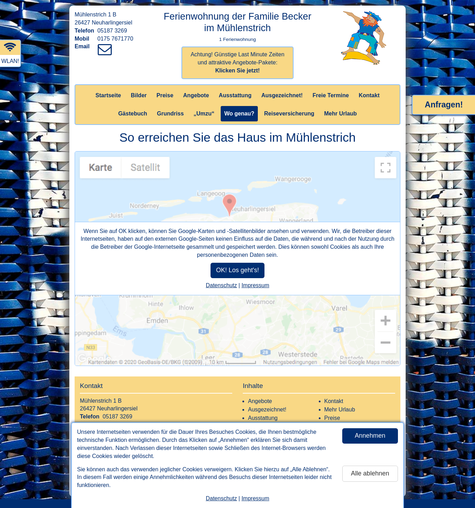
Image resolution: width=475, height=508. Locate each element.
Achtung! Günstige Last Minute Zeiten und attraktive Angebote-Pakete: (237, 62)
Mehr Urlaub (340, 114)
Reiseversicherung (289, 114)
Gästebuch (132, 114)
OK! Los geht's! (237, 270)
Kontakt (369, 95)
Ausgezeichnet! (282, 95)
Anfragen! (444, 104)
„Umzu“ (204, 114)
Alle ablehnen (370, 473)
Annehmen (370, 435)
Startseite (108, 95)
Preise (165, 95)
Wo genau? (239, 114)
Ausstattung (235, 95)
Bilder (138, 95)
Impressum (255, 498)
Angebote (196, 95)
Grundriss (170, 114)
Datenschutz (221, 498)
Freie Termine (330, 95)
